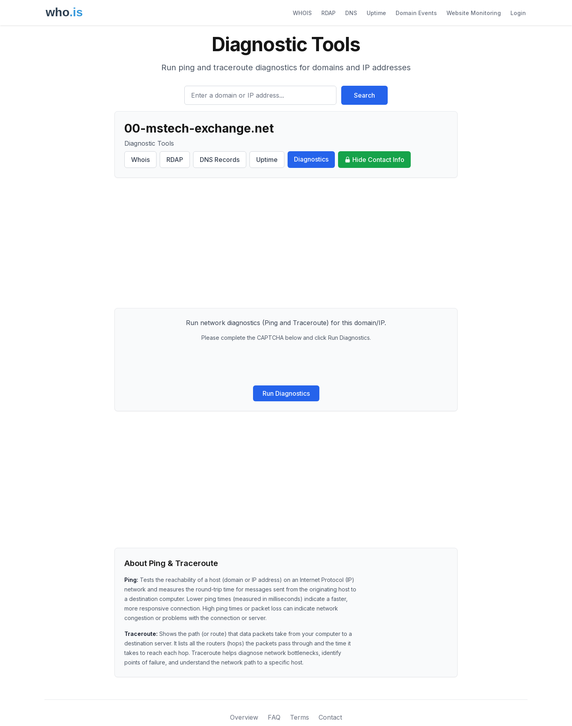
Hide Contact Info (374, 160)
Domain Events (416, 13)
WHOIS (302, 13)
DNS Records (220, 160)
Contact (330, 717)
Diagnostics (311, 159)
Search (364, 95)
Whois (140, 160)
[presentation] (286, 363)
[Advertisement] (286, 242)
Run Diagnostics (286, 393)
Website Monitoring (473, 13)
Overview (244, 717)
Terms (299, 717)
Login (518, 13)
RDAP (328, 13)
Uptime (376, 13)
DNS (351, 13)
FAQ (274, 717)
